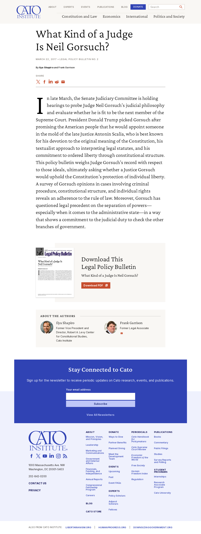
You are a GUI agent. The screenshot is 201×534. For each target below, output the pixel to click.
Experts (69, 7)
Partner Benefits (118, 443)
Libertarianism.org (78, 527)
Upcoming (114, 472)
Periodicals (139, 432)
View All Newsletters (100, 415)
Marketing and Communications (95, 452)
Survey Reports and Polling (162, 461)
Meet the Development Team (116, 456)
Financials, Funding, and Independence (94, 471)
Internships (160, 477)
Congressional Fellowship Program (94, 487)
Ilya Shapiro (46, 67)
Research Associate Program (159, 485)
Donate (138, 6)
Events (85, 7)
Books (157, 437)
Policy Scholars (117, 496)
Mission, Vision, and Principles (94, 438)
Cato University (162, 493)
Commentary (161, 443)
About (52, 7)
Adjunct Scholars (113, 502)
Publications (105, 7)
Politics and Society (169, 16)
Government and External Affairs (93, 461)
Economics (111, 16)
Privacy (35, 490)
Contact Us (37, 483)
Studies (158, 454)
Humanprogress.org (112, 527)
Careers (90, 496)
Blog (124, 7)
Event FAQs (115, 483)
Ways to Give (116, 437)
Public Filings (161, 448)
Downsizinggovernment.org (152, 527)
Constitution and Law (79, 16)
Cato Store (93, 512)
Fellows (113, 510)
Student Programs (161, 471)
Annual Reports (94, 479)
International (137, 16)
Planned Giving (117, 448)
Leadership (92, 445)
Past (111, 477)
